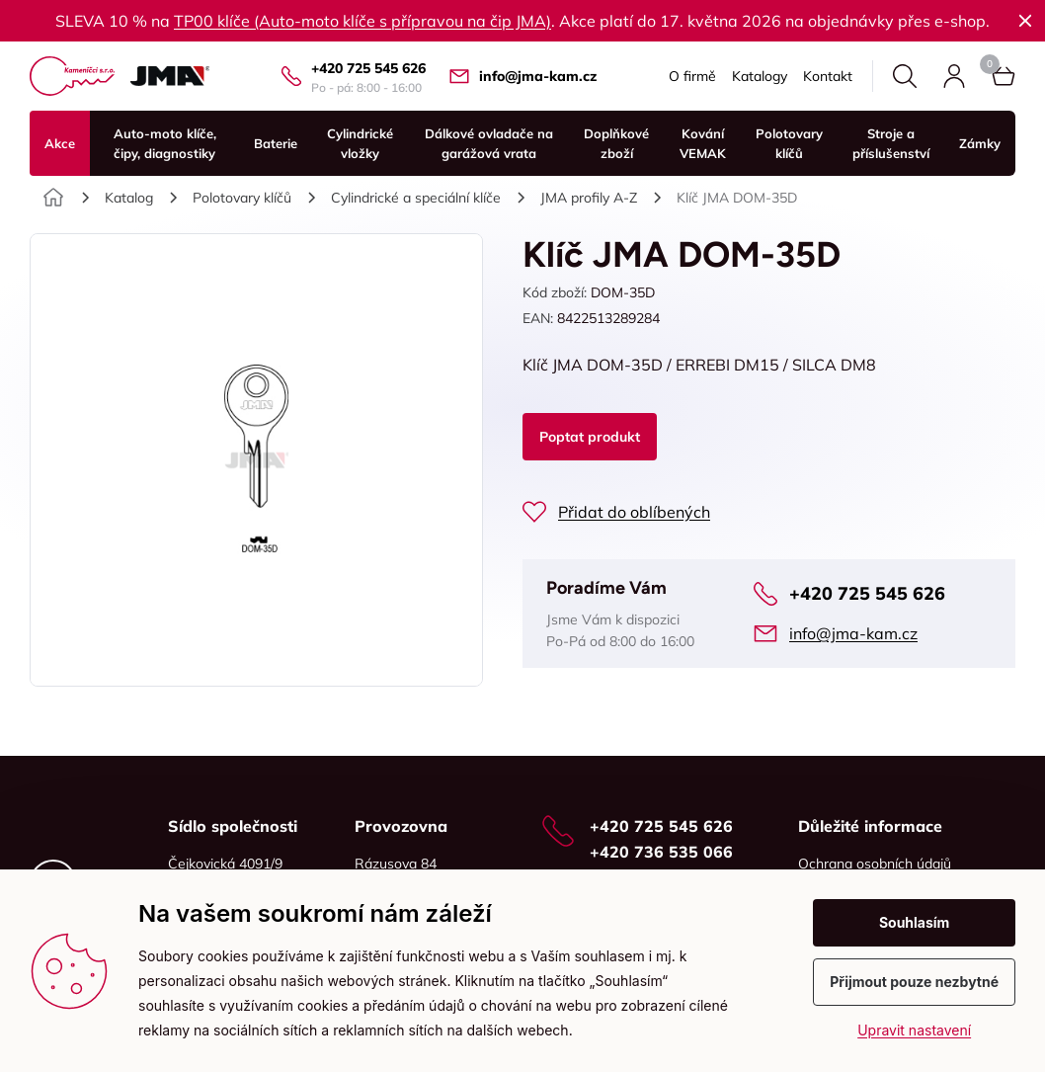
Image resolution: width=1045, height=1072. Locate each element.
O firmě (692, 76)
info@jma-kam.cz (538, 76)
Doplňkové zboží (616, 143)
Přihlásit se (954, 76)
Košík (990, 64)
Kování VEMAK (703, 143)
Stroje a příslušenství (890, 143)
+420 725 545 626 (368, 68)
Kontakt (827, 76)
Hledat (904, 76)
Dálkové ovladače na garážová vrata (489, 143)
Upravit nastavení (914, 1030)
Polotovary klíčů (789, 143)
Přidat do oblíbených (634, 512)
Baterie (275, 143)
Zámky (980, 143)
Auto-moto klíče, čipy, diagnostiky (165, 143)
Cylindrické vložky (360, 143)
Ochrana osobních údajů (874, 863)
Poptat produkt (589, 437)
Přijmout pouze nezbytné (914, 981)
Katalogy (759, 76)
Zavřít (1025, 21)
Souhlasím (914, 922)
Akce (59, 143)
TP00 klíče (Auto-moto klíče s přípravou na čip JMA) (362, 21)
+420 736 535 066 (661, 852)
